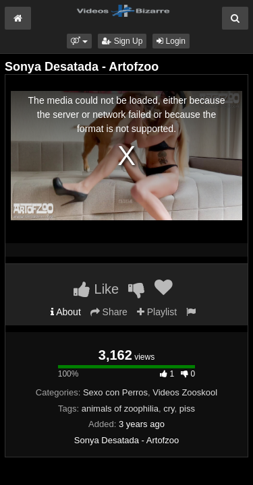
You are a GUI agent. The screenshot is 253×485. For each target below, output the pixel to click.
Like (96, 289)
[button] (79, 41)
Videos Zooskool (184, 392)
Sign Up (122, 41)
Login (171, 41)
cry (168, 408)
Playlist (157, 311)
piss (187, 408)
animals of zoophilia (120, 408)
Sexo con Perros (115, 392)
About (66, 311)
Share (109, 311)
